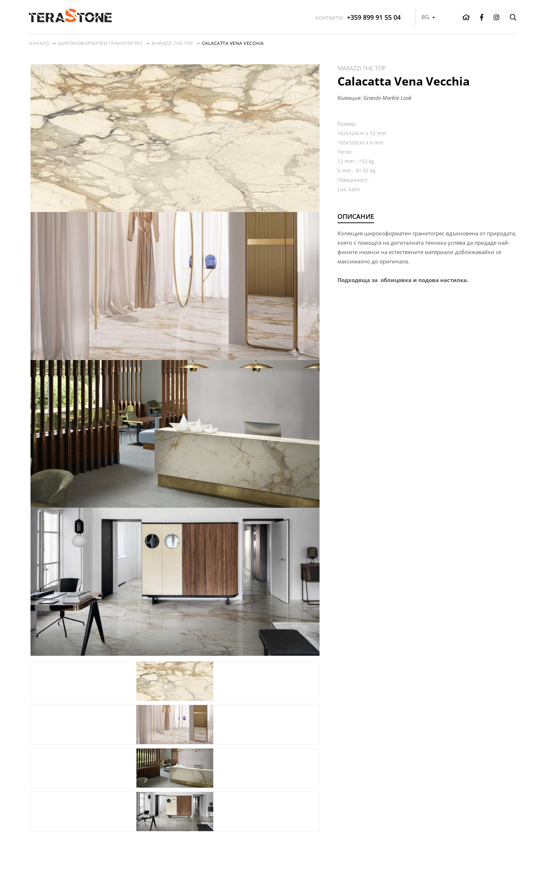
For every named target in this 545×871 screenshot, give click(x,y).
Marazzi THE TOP (173, 43)
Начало (39, 43)
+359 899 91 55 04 (358, 17)
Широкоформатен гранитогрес (100, 43)
